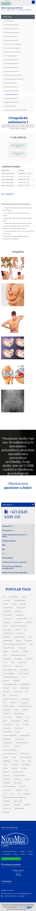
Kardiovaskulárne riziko (10, 684)
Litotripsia (24, 702)
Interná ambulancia (9, 21)
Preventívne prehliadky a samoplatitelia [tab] (18, 567)
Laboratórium (13, 695)
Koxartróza (6, 691)
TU (28, 909)
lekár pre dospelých (9, 706)
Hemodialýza (18, 658)
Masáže (16, 710)
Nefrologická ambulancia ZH (11, 71)
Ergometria (28, 640)
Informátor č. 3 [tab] (18, 530)
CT (31, 618)
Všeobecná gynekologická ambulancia (13, 79)
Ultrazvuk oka (7, 790)
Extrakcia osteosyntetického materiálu (14, 644)
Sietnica (5, 768)
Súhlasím (29, 907)
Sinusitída (14, 768)
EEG (26, 629)
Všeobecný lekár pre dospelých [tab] (18, 562)
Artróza (5, 604)
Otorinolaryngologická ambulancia (13, 75)
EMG (30, 637)
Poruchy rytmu (19, 739)
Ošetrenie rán (19, 728)
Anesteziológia (13, 596)
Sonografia (6, 775)
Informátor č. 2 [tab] (18, 526)
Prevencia (17, 746)
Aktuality (22, 851)
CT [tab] (18, 554)
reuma (5, 764)
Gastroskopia (22, 648)
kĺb (27, 691)
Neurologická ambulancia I (11, 55)
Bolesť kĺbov (18, 611)
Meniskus (25, 710)
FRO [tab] (18, 545)
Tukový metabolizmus (9, 786)
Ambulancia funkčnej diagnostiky (12, 52)
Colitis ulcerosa (7, 618)
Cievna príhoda (7, 615)
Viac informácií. (21, 907)
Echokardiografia (8, 633)
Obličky (26, 721)
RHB (23, 761)
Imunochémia (24, 669)
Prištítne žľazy (24, 753)
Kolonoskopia (25, 688)
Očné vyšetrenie (8, 724)
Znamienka (6, 812)
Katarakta (6, 688)
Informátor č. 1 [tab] (18, 505)
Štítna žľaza (6, 783)
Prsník (14, 757)
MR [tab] (18, 549)
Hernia (5, 662)
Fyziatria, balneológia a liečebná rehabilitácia (15, 110)
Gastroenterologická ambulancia (12, 44)
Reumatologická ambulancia (11, 24)
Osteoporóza (7, 728)
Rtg (29, 761)
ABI (4, 596)
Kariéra (16, 854)
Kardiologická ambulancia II (11, 40)
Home (3, 10)
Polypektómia (7, 739)
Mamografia (6, 710)
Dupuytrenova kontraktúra (19, 626)
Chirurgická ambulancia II (10, 86)
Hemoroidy (29, 658)
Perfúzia (17, 731)
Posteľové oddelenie (22, 742)
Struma (27, 779)
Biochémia (23, 604)
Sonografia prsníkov (19, 775)
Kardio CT (6, 680)
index (24, 677)
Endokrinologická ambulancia (11, 32)
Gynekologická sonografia (18, 655)
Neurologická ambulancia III (11, 63)
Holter (13, 662)
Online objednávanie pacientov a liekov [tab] (18, 535)
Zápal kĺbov (27, 804)
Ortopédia (26, 724)
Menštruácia (6, 713)
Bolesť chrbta (7, 611)
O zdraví (30, 851)
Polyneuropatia (25, 735)
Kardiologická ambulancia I (11, 36)
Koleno (15, 688)
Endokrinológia (7, 640)
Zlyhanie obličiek (19, 808)
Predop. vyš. (6, 746)
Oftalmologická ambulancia (11, 102)
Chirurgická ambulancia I (10, 83)
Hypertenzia (22, 662)
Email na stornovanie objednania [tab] (18, 572)
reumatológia (26, 764)
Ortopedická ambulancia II (11, 98)
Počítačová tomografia (10, 735)
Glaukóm (5, 651)
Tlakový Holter (18, 783)
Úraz (4, 793)
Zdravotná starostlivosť (10, 851)
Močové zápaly (7, 717)
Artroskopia (6, 600)
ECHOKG (18, 629)
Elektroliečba (7, 637)
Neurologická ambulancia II (11, 59)
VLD (18, 793)
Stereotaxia (17, 779)
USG (26, 790)
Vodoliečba (27, 793)
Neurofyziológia (15, 721)
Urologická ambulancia (10, 106)
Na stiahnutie (6, 854)
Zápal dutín (6, 804)
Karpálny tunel (25, 684)
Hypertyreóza (7, 666)
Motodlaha (19, 717)
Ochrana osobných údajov (11, 858)
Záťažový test (7, 808)
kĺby (4, 695)
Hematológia (7, 658)
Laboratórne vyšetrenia (10, 699)
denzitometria (7, 629)
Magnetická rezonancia (25, 706)
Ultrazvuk (22, 786)
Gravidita (25, 651)
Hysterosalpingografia (9, 669)
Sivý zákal (24, 768)
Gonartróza (15, 651)
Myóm (5, 721)
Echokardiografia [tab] (18, 541)
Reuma (16, 761)
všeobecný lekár (18, 801)
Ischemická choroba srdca (11, 677)
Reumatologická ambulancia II (11, 28)
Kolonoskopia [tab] (18, 558)
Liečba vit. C (13, 702)
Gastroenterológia (8, 648)
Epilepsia (18, 640)
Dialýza (5, 626)
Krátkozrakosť (18, 691)
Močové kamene (19, 713)
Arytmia (14, 604)
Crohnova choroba (21, 618)
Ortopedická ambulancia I (24, 10)
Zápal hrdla (17, 804)
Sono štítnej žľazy (18, 772)
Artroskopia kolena (19, 600)
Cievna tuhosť (20, 615)
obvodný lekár (7, 731)
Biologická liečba (8, 607)
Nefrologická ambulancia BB (11, 67)
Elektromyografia (20, 637)
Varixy (12, 793)
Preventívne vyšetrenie (10, 753)
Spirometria (6, 779)
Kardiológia (16, 680)
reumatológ (14, 764)
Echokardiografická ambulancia (12, 48)
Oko (17, 724)
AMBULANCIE (11, 10)
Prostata (5, 757)
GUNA (5, 655)
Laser (4, 702)
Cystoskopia (6, 622)
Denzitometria (18, 622)
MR (27, 717)
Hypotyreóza (19, 666)
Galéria (23, 854)
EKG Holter (20, 633)
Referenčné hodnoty (26, 757)
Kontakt (30, 854)
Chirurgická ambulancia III (11, 90)
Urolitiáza (18, 790)
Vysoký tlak (6, 801)
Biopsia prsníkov (21, 607)
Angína (23, 596)
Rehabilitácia (6, 761)
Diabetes (29, 622)
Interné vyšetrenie (23, 673)
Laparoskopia (25, 699)
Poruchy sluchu (7, 742)
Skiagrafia (6, 772)
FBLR (31, 644)
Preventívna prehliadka (10, 750)
